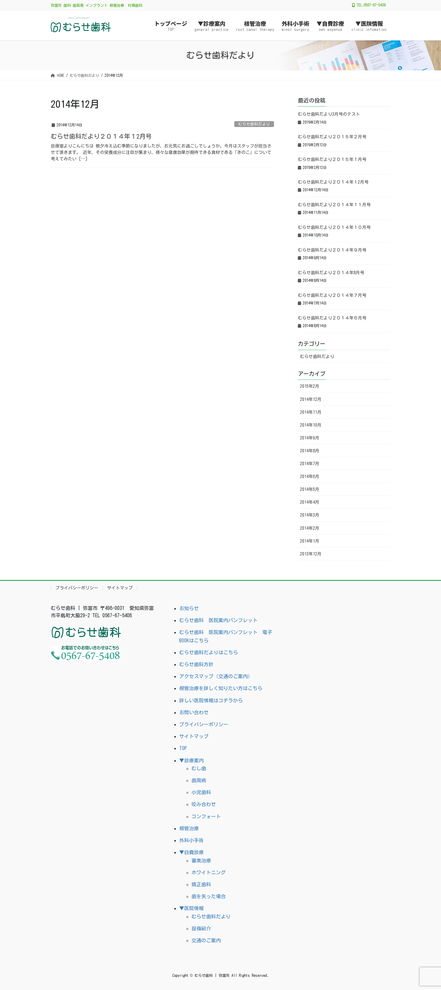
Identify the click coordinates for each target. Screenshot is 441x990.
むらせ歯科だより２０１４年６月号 (332, 318)
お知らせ (189, 608)
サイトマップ (120, 588)
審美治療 (201, 860)
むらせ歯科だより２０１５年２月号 (332, 137)
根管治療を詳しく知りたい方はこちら (220, 688)
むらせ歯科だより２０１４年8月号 (331, 273)
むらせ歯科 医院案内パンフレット (218, 620)
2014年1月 (309, 541)
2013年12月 (310, 554)
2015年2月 (309, 386)
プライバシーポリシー (76, 588)
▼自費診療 (191, 852)
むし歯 (198, 768)
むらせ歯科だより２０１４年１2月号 (101, 136)
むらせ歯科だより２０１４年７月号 (332, 295)
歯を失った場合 (208, 896)
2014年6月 (309, 476)
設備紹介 (201, 928)
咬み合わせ (203, 804)
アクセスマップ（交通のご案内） (216, 676)
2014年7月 (309, 463)
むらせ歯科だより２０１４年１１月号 (334, 205)
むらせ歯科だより (254, 124)
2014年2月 (309, 528)
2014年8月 (309, 451)
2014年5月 (309, 489)
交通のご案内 (206, 940)
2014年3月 (309, 515)
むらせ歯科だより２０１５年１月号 (332, 159)
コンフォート (206, 816)
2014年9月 (309, 438)
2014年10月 (310, 425)
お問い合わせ (194, 712)
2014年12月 (310, 399)
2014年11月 (310, 412)
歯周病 (198, 780)
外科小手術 (191, 840)
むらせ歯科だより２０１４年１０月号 (334, 227)
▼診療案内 (191, 760)
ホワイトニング (208, 872)
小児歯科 (201, 792)
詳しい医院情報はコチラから (211, 700)
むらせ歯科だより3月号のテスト (329, 114)
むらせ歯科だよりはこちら (208, 652)
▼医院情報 (191, 908)
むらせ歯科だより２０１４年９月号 (332, 250)
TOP (183, 748)
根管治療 (189, 828)
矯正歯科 (201, 884)
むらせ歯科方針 (196, 664)
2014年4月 (309, 502)
